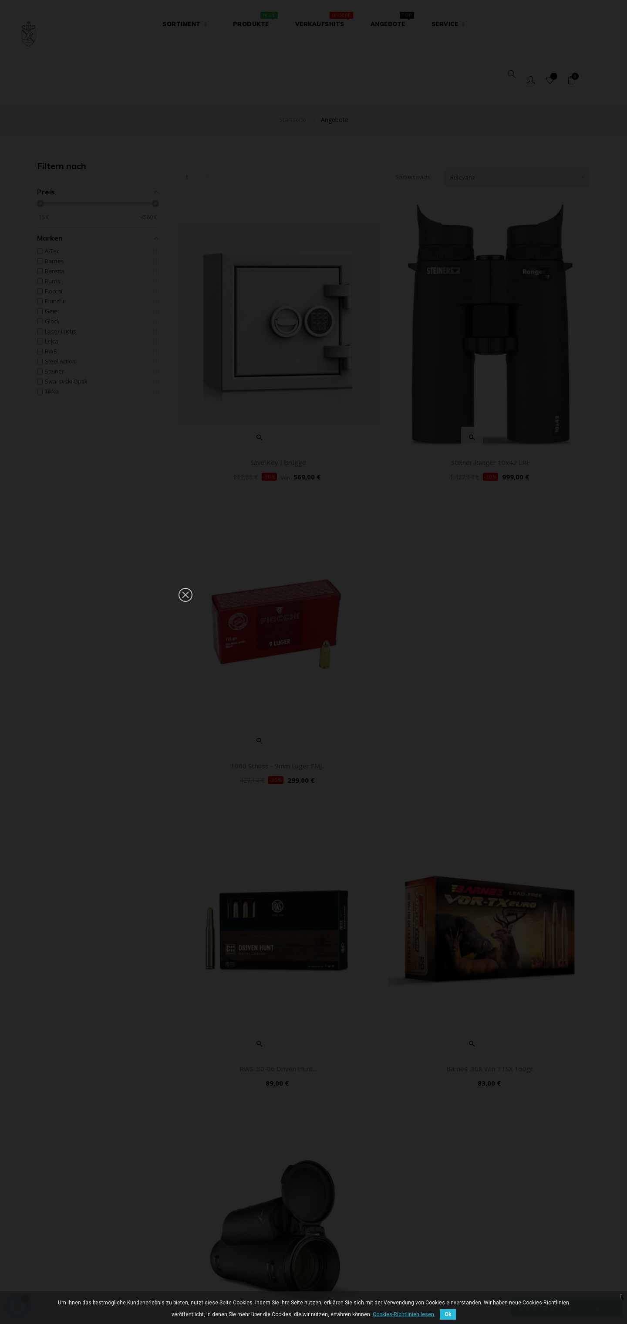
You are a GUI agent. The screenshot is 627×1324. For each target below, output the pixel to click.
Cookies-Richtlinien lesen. (404, 1314)
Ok (448, 1314)
